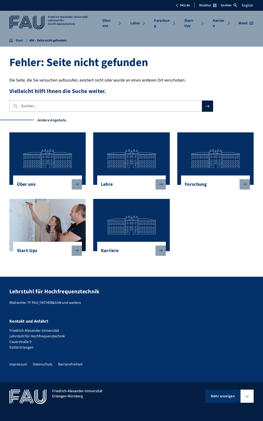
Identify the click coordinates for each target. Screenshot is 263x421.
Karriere (218, 23)
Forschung (161, 23)
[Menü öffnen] (246, 23)
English (247, 5)
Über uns (106, 23)
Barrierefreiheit (70, 364)
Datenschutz (42, 364)
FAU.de (183, 5)
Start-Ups (189, 23)
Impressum (18, 364)
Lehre (135, 23)
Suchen (229, 5)
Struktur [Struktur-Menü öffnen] (207, 5)
